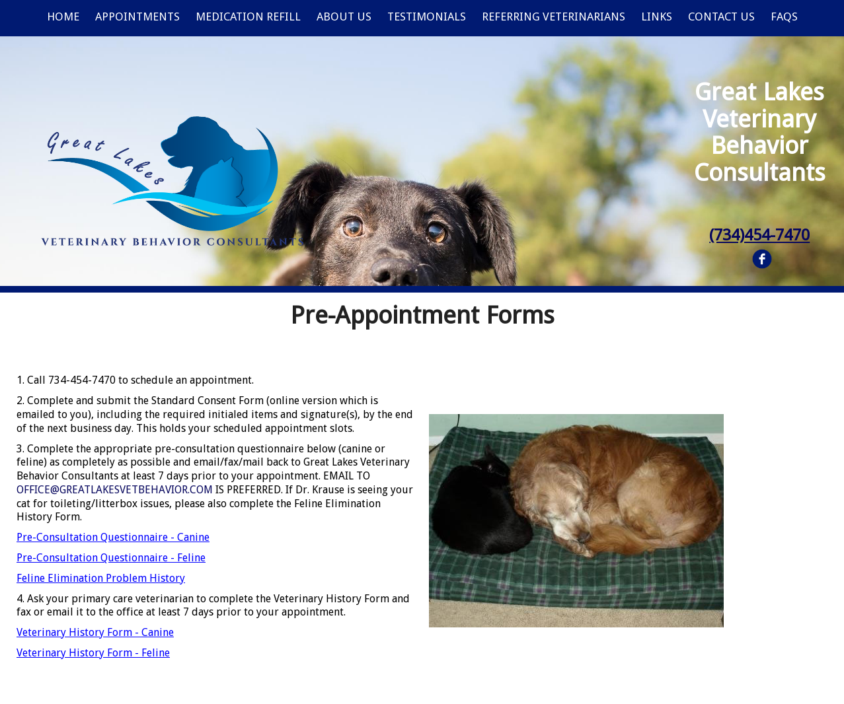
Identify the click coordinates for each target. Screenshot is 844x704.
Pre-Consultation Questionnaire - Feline (111, 557)
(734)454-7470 (759, 235)
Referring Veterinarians (553, 16)
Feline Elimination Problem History (101, 578)
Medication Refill (248, 16)
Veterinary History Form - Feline (93, 653)
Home (63, 16)
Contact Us (721, 16)
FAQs (784, 16)
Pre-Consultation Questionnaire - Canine (113, 537)
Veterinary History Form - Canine (95, 632)
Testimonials (426, 16)
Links (656, 16)
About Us (344, 16)
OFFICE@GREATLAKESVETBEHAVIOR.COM (115, 489)
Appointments (137, 16)
